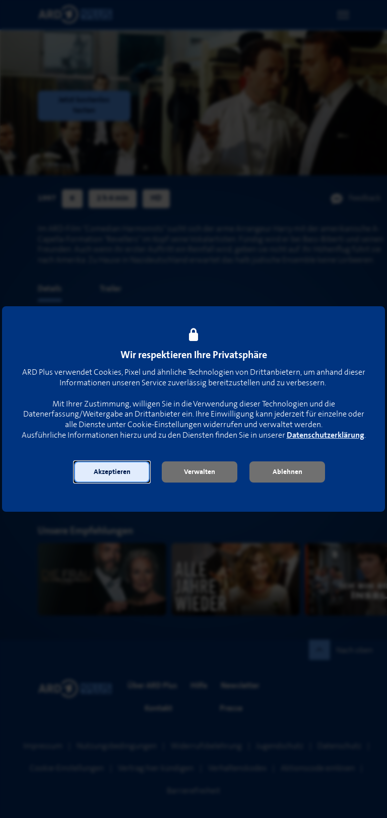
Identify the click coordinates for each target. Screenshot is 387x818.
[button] (112, 472)
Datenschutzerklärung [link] (325, 435)
